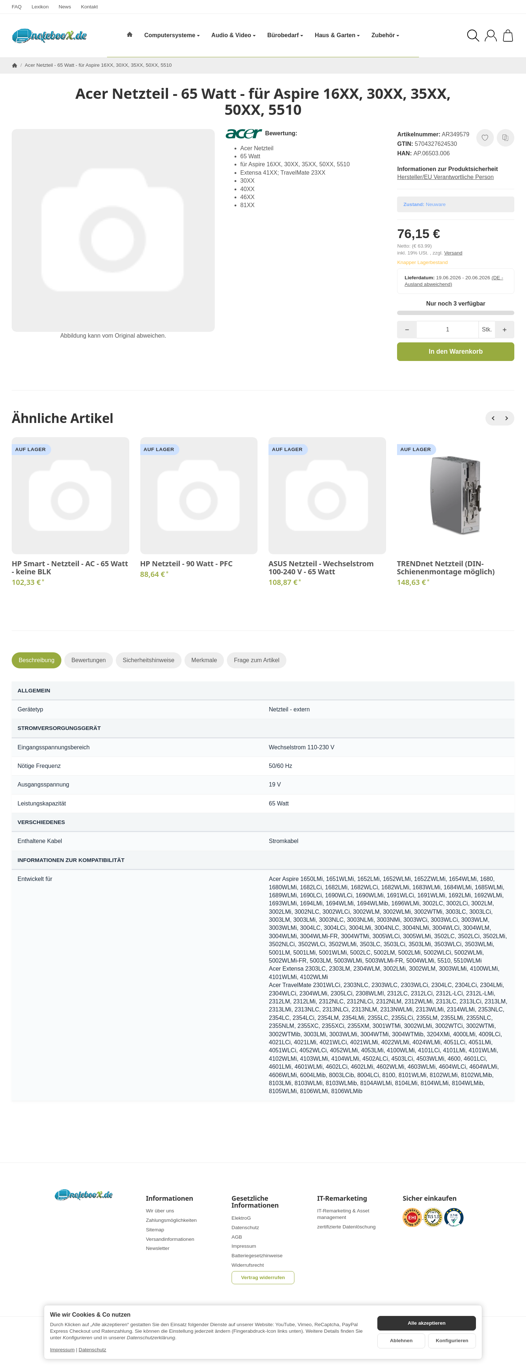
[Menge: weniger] (406, 329)
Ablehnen (401, 1340)
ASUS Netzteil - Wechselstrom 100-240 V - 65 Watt (321, 568)
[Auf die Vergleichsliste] (505, 138)
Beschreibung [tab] (36, 660)
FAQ (17, 6)
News (64, 6)
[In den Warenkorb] (455, 351)
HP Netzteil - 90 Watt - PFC (186, 564)
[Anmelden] (490, 35)
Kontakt (89, 6)
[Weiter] (507, 418)
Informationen (169, 1198)
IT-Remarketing (342, 1198)
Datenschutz (92, 1349)
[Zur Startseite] (49, 36)
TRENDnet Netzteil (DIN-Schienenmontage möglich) (446, 568)
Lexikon (40, 6)
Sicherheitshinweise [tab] (148, 660)
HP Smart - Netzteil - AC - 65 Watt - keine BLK (70, 568)
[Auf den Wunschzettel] (485, 138)
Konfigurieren (452, 1340)
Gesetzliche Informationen (255, 1202)
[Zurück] (492, 418)
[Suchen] (473, 35)
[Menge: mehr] (504, 329)
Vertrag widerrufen (263, 1277)
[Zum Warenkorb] (508, 35)
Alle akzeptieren (427, 1323)
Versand (453, 253)
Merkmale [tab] (204, 660)
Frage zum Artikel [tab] (256, 660)
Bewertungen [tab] (88, 660)
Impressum (62, 1349)
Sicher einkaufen (429, 1198)
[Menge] (448, 329)
